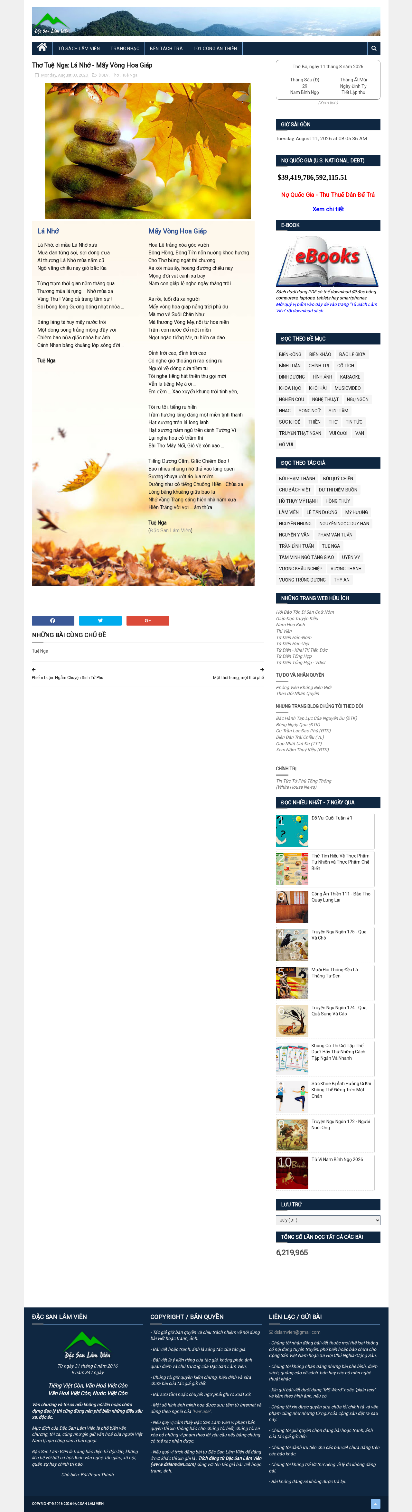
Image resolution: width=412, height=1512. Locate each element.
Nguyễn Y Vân (294, 534)
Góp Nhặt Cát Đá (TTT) (299, 743)
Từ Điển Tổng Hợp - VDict (300, 662)
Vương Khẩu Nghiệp (301, 568)
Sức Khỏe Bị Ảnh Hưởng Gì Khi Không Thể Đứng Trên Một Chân (341, 1090)
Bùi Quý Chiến (338, 478)
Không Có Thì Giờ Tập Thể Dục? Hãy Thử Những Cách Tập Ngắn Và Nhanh (338, 1052)
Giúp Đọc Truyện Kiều (297, 618)
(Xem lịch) (328, 102)
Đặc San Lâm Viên (170, 530)
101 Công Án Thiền (215, 48)
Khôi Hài (318, 388)
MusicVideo (348, 388)
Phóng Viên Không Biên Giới (303, 687)
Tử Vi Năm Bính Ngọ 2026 (337, 1159)
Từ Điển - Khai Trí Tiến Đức (301, 650)
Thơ (116, 75)
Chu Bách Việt (295, 489)
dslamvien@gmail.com (295, 1332)
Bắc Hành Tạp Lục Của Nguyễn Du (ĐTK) (316, 718)
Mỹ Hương (356, 512)
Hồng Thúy (338, 501)
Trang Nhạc (124, 48)
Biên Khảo (320, 354)
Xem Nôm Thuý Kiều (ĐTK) (302, 749)
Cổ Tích (345, 365)
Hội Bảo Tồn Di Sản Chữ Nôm (305, 612)
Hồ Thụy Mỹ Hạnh (298, 501)
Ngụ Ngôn (358, 399)
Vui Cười (338, 433)
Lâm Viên (289, 512)
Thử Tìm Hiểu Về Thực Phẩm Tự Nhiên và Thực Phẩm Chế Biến (341, 862)
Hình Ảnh (322, 377)
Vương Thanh (346, 568)
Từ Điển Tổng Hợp (294, 656)
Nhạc (285, 410)
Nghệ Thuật (325, 399)
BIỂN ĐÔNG (290, 354)
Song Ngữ (310, 410)
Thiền (314, 422)
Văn (359, 433)
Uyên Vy (351, 557)
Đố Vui (286, 444)
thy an (342, 579)
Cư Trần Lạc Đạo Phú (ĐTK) (303, 730)
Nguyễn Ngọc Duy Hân (344, 523)
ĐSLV (103, 75)
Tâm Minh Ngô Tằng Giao (306, 557)
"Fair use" (201, 1411)
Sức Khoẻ (289, 422)
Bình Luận (290, 365)
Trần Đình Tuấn (296, 546)
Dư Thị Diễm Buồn (338, 489)
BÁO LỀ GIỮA (352, 354)
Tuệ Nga (129, 75)
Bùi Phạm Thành (297, 478)
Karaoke (350, 377)
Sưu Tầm (338, 410)
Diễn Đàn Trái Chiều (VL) (300, 737)
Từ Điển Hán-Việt (292, 643)
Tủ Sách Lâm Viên (79, 48)
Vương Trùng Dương (302, 579)
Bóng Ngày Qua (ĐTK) (298, 724)
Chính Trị (319, 365)
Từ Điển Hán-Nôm (293, 637)
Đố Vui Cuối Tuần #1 (332, 817)
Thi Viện (284, 631)
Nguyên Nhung (295, 523)
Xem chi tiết (328, 209)
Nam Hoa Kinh (290, 624)
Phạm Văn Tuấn (335, 534)
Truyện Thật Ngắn (300, 433)
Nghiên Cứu (291, 399)
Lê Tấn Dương (322, 512)
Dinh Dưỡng (292, 377)
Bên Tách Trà (166, 48)
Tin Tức (354, 422)
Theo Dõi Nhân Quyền (297, 693)
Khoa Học (290, 388)
